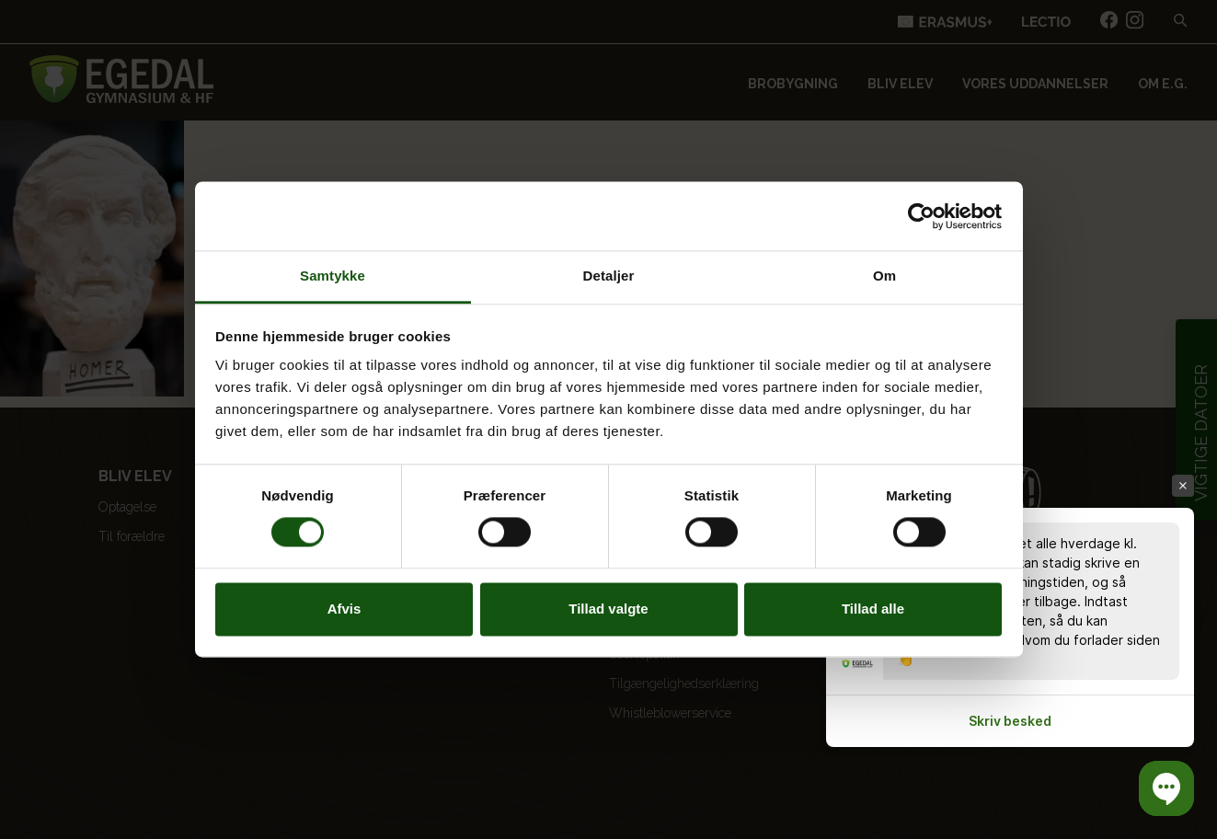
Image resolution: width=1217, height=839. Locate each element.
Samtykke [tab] (332, 275)
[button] (1166, 788)
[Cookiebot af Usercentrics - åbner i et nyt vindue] (921, 216)
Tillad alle (873, 608)
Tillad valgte (608, 608)
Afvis (344, 608)
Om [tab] (884, 275)
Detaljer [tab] (609, 275)
